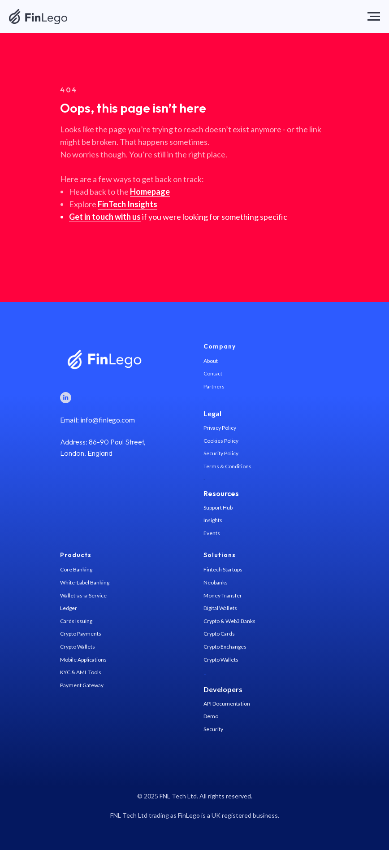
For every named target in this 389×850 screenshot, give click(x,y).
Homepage (150, 191)
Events (211, 533)
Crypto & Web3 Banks (229, 621)
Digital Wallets (220, 608)
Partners (214, 386)
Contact (212, 373)
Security (213, 729)
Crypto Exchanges (224, 646)
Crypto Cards (219, 633)
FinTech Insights (127, 204)
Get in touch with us (105, 217)
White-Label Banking (84, 582)
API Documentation (226, 703)
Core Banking (76, 569)
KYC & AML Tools (80, 672)
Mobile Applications (83, 659)
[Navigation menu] (373, 16)
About (210, 360)
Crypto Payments (80, 633)
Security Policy (220, 453)
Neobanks (215, 582)
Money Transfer (222, 595)
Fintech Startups (222, 569)
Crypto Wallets (77, 646)
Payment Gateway (82, 685)
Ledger (68, 608)
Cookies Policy (220, 440)
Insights (212, 520)
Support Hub (218, 507)
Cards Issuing (76, 621)
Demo (210, 716)
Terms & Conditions (227, 466)
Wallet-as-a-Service (83, 595)
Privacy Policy (219, 427)
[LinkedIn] (65, 397)
